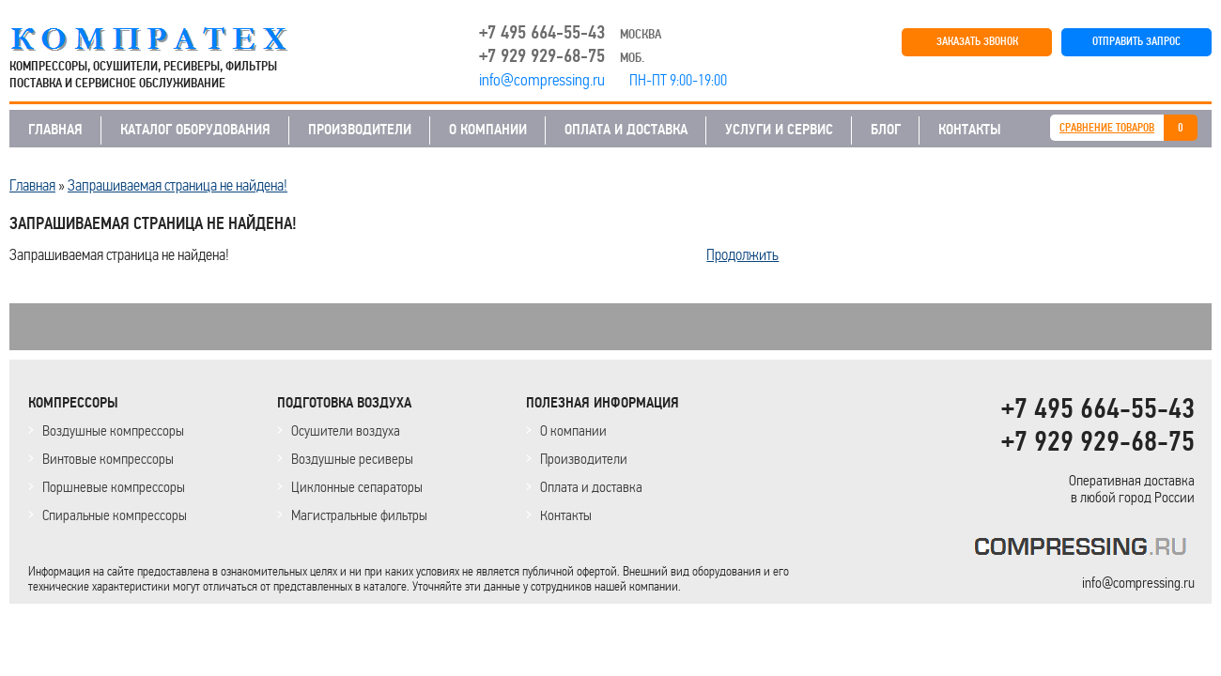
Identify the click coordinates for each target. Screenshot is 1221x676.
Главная (32, 185)
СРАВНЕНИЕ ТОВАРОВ (1106, 128)
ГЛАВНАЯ (55, 129)
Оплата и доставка (591, 487)
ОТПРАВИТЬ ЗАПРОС (1136, 42)
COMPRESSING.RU (166, 39)
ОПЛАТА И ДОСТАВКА (626, 129)
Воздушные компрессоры (113, 430)
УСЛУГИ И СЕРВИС (779, 129)
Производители (583, 459)
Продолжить (742, 254)
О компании (573, 430)
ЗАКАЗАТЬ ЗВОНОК (977, 42)
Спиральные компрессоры (114, 515)
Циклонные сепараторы (357, 487)
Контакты (566, 515)
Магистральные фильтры (359, 515)
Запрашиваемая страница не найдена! (177, 185)
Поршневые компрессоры (113, 487)
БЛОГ (886, 129)
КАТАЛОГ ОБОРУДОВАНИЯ (195, 129)
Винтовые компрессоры (108, 459)
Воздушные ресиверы (352, 459)
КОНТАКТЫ (969, 129)
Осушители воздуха (345, 430)
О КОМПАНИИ (488, 129)
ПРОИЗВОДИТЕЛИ (359, 129)
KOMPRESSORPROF (1084, 549)
